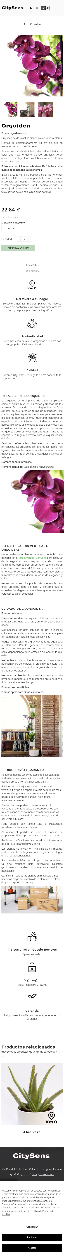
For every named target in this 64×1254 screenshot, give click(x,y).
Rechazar (32, 1237)
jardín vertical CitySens (32, 557)
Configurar (32, 1227)
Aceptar (32, 1248)
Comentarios (32, 271)
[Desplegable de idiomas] (37, 8)
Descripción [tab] (32, 265)
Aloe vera (32, 1132)
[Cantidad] (24, 239)
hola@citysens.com (43, 1174)
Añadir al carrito (18, 248)
